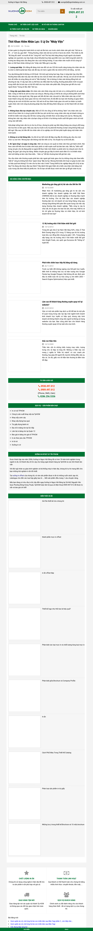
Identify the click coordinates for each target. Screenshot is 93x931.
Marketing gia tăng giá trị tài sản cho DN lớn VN (54, 184)
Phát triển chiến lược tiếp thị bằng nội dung (52, 249)
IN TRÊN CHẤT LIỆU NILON (19, 29)
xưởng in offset (18, 440)
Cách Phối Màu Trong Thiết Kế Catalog (49, 666)
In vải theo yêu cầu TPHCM (21, 835)
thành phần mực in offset (44, 495)
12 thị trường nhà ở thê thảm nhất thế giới (52, 218)
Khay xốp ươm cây (19, 383)
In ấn (37, 637)
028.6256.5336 (23, 862)
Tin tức (22, 36)
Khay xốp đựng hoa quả (21, 386)
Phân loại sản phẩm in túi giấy (46, 694)
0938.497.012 (48, 2)
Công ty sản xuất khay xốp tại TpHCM (26, 379)
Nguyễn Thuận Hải (15, 900)
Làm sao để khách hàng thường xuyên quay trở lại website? (59, 281)
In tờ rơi (15, 406)
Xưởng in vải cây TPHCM (20, 832)
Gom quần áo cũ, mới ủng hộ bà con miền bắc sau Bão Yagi (33, 815)
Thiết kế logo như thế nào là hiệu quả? (49, 552)
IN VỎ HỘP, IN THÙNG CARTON (53, 25)
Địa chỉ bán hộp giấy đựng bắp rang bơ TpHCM (28, 824)
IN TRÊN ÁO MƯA (38, 29)
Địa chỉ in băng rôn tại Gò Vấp (23, 393)
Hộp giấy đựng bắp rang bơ (21, 821)
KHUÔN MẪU (53, 29)
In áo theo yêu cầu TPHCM (22, 403)
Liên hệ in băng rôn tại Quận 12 (23, 396)
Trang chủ (13, 36)
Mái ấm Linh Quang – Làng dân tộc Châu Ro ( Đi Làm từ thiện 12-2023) (37, 827)
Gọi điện (26, 929)
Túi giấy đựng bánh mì (20, 389)
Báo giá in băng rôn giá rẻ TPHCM (24, 400)
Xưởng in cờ (16, 410)
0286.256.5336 (46, 361)
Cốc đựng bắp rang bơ (19, 818)
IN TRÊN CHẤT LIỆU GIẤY (29, 25)
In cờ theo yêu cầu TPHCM (21, 830)
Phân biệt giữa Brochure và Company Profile (51, 609)
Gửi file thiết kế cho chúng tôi (46, 466)
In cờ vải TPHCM (18, 376)
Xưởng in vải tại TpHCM (19, 838)
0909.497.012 (76, 15)
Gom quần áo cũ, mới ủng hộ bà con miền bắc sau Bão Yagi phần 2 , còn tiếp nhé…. (42, 812)
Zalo (66, 929)
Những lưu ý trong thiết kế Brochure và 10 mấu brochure (56, 723)
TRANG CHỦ (12, 25)
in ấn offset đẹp (41, 523)
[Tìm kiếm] (62, 11)
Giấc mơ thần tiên (42, 313)
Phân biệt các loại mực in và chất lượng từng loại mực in (56, 580)
